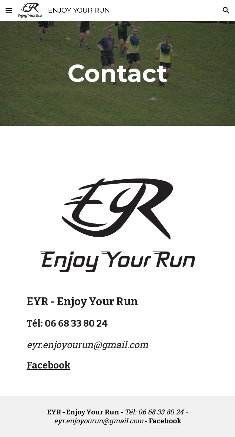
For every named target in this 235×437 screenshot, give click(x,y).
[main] (117, 73)
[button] (9, 10)
